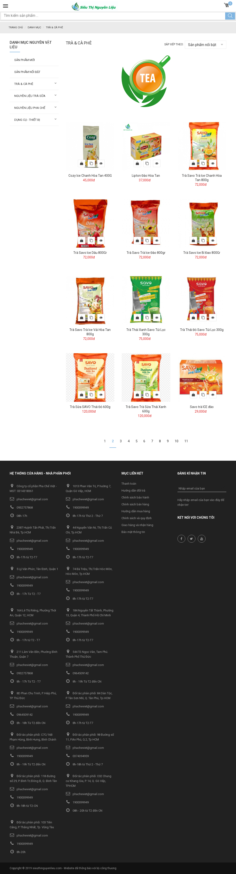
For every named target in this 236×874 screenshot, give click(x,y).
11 (186, 441)
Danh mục (34, 27)
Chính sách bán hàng (135, 504)
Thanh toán (128, 483)
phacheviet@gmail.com (29, 499)
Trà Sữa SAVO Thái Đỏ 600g (90, 406)
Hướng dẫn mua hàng (135, 511)
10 (176, 441)
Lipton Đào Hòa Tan (146, 175)
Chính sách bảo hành (135, 497)
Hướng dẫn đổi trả (133, 490)
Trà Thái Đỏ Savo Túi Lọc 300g (202, 329)
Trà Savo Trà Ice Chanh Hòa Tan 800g (202, 178)
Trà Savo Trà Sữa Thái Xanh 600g (146, 409)
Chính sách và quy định (136, 518)
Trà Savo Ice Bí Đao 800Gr (201, 252)
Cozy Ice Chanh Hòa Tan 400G (90, 175)
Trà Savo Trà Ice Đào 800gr (146, 252)
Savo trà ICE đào (202, 406)
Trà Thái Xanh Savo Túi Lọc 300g (145, 332)
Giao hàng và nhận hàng (137, 525)
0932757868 (21, 507)
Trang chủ (16, 27)
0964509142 (77, 673)
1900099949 (77, 507)
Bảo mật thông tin (133, 531)
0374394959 (77, 756)
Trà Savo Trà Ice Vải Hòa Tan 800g (90, 332)
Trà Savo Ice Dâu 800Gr (90, 252)
